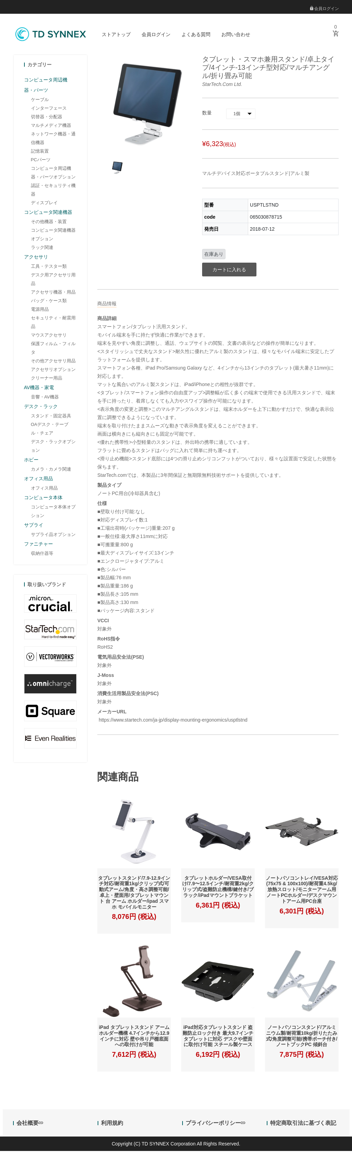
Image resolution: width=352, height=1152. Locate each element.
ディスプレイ (44, 203)
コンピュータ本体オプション (53, 512)
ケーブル (40, 100)
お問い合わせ (235, 34)
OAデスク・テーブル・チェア (50, 429)
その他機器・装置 (49, 222)
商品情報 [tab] (107, 304)
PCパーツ (41, 160)
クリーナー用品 (46, 378)
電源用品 (40, 309)
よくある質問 (196, 34)
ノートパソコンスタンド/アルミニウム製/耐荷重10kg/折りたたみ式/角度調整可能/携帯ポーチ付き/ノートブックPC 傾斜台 (302, 1036)
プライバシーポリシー (215, 1124)
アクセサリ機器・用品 (53, 292)
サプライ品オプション (53, 535)
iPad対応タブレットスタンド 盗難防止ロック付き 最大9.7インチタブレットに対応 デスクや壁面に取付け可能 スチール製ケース (218, 1036)
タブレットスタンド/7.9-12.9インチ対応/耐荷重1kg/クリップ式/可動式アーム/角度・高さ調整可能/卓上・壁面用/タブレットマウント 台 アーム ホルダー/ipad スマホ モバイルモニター (134, 893)
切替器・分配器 (46, 117)
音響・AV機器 (45, 397)
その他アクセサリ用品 (53, 361)
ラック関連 (42, 248)
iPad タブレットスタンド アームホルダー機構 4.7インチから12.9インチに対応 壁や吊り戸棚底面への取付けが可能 (134, 1036)
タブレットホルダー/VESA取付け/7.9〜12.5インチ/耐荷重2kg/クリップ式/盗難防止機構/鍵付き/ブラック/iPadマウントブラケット (218, 887)
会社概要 (29, 1124)
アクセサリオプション (53, 370)
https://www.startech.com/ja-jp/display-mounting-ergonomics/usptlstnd (172, 720)
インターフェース (49, 108)
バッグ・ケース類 (49, 301)
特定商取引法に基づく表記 (303, 1124)
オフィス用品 (44, 488)
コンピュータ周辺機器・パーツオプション (53, 173)
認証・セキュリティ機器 (53, 190)
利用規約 (112, 1124)
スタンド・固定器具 (51, 416)
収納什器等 (42, 554)
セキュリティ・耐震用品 (53, 323)
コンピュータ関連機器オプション (53, 235)
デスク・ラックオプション (53, 446)
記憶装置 (40, 151)
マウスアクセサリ (49, 335)
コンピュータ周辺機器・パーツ (45, 86)
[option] (117, 168)
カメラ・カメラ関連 (51, 469)
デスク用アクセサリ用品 (53, 280)
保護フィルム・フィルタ (53, 348)
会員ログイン (324, 8)
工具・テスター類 (49, 267)
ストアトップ (116, 34)
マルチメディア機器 (51, 126)
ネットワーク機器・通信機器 (53, 139)
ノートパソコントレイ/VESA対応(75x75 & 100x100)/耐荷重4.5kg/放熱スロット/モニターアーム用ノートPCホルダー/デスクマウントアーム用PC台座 (302, 890)
